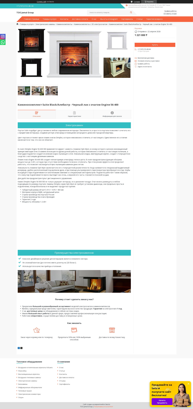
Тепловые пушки (25, 391)
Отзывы (62, 381)
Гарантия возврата (154, 19)
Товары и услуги (49, 19)
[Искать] (131, 12)
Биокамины (22, 384)
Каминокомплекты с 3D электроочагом (90, 24)
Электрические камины (45, 24)
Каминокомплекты (64, 24)
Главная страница (31, 19)
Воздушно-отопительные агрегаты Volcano (35, 367)
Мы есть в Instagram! (109, 19)
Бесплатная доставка (146, 58)
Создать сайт (41, 2)
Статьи (140, 19)
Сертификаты (127, 19)
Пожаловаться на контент (103, 407)
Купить (155, 45)
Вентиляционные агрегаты (29, 374)
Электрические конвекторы (29, 394)
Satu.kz (107, 404)
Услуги (20, 397)
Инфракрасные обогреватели (30, 387)
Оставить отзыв (170, 14)
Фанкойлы (22, 371)
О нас (94, 19)
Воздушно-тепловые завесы (29, 377)
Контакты (64, 19)
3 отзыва (137, 2)
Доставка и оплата (80, 19)
